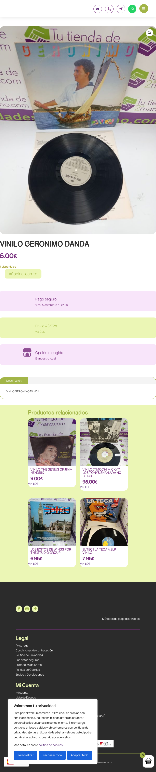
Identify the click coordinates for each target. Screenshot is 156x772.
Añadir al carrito (23, 273)
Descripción (14, 380)
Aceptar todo (79, 755)
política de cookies (51, 745)
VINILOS (33, 484)
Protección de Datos (29, 665)
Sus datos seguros (27, 660)
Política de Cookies (28, 670)
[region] (53, 731)
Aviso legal (22, 645)
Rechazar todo (52, 755)
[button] (149, 32)
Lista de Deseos (26, 697)
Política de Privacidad (29, 655)
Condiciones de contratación (34, 650)
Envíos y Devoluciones (30, 674)
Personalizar (25, 755)
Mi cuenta (22, 692)
